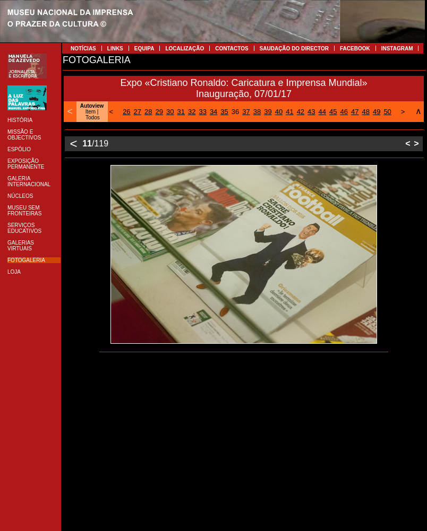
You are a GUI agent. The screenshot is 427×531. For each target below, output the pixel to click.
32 (191, 112)
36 (235, 112)
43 (311, 112)
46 (344, 112)
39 (267, 112)
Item (91, 112)
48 (365, 112)
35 (224, 112)
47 (354, 112)
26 (126, 112)
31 (180, 112)
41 (289, 112)
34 (213, 112)
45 (333, 112)
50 (387, 112)
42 (300, 112)
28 (148, 112)
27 (137, 112)
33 (202, 112)
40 (279, 112)
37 (246, 112)
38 (257, 112)
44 (322, 112)
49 (376, 112)
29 (159, 112)
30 (170, 112)
